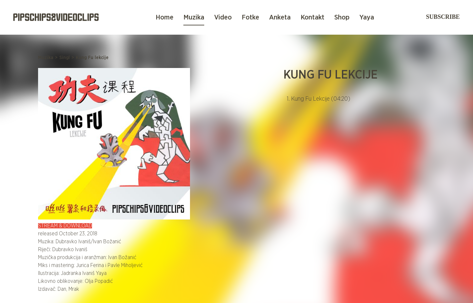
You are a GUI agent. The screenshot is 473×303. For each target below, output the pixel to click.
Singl (64, 57)
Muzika (193, 17)
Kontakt (312, 17)
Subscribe (443, 17)
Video (223, 17)
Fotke (250, 17)
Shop (342, 17)
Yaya (366, 17)
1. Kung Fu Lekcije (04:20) (318, 99)
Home (164, 17)
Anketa (280, 17)
